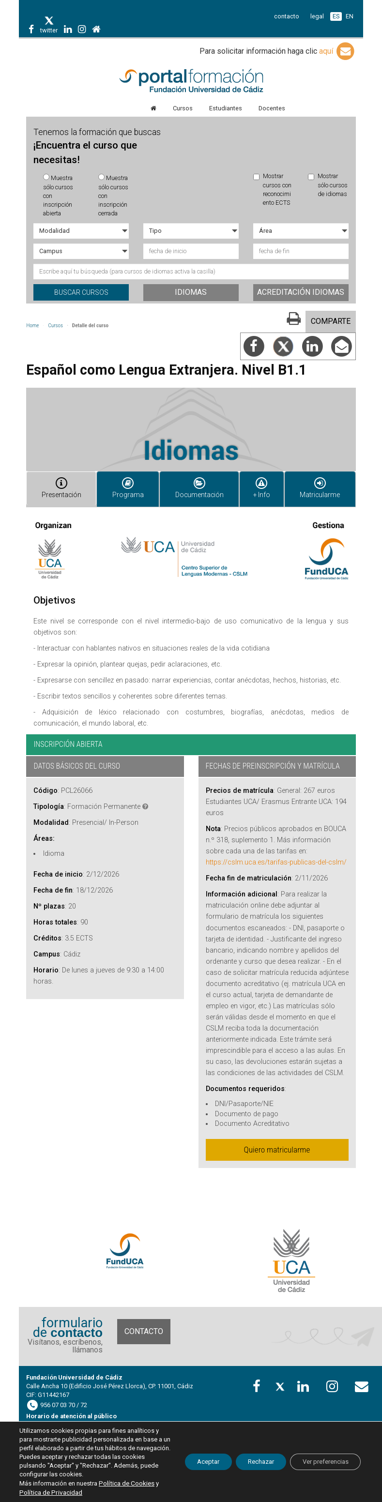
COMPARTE (331, 321)
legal (317, 16)
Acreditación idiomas (300, 292)
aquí (337, 51)
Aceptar (187, 1458)
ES (336, 16)
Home (32, 325)
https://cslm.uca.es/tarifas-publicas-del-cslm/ (276, 854)
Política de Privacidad (78, 1492)
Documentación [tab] (195, 485)
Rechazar (247, 1458)
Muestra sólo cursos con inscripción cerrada (113, 195)
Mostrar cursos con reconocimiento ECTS (272, 189)
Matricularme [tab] (320, 485)
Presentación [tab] (61, 485)
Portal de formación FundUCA (191, 81)
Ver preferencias (320, 1458)
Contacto (143, 1323)
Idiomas (191, 292)
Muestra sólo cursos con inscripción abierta (58, 195)
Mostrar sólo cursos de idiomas (328, 184)
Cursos (55, 325)
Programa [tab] (126, 485)
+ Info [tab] (258, 485)
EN (349, 16)
